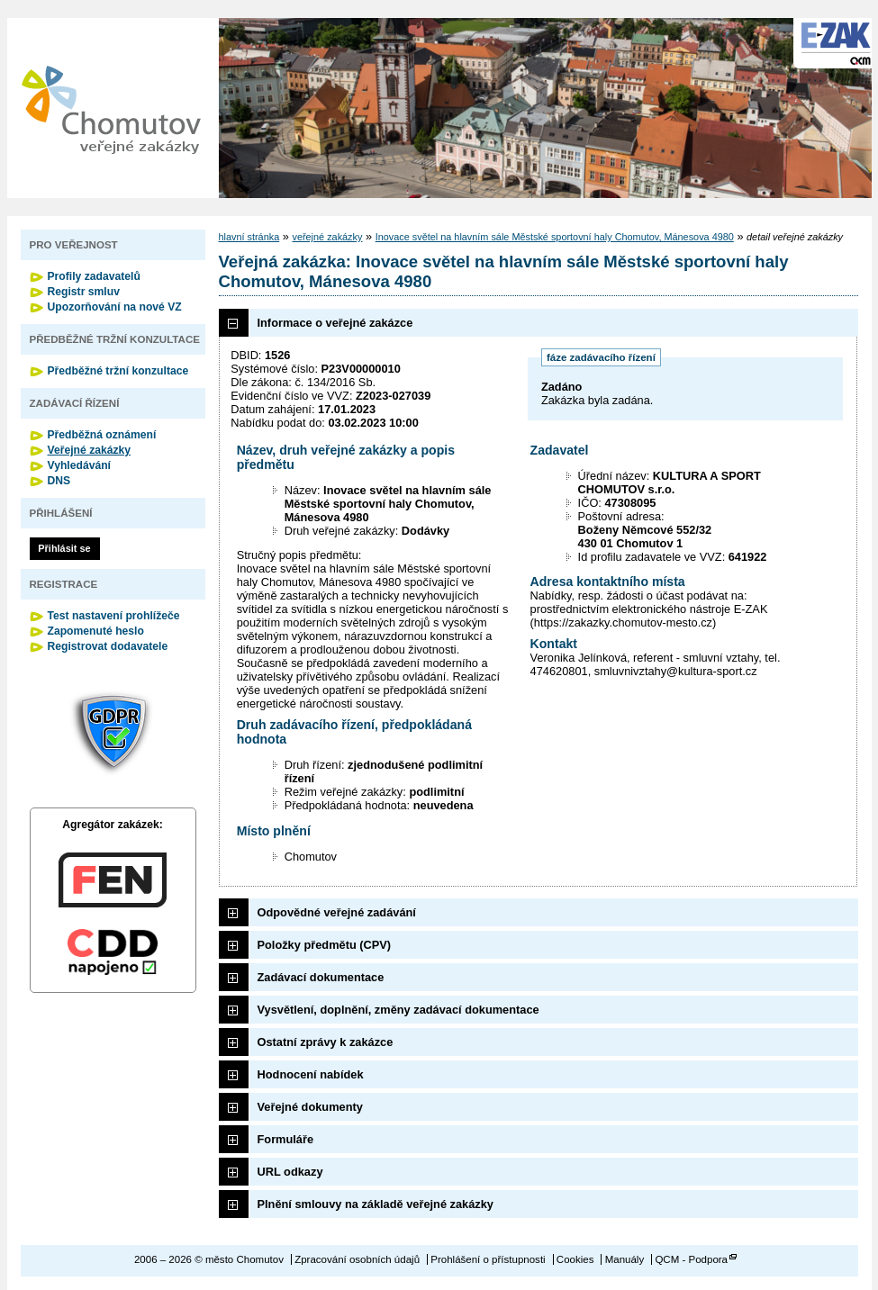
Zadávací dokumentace (321, 977)
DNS (59, 480)
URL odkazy (290, 1171)
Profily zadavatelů (94, 276)
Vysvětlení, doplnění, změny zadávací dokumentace (398, 1009)
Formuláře (286, 1139)
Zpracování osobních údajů (357, 1259)
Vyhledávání (80, 465)
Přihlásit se (64, 548)
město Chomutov (110, 108)
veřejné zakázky (327, 236)
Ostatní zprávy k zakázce (326, 1042)
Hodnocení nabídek (311, 1074)
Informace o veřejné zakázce (335, 322)
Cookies (575, 1259)
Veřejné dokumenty (310, 1107)
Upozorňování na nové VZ (115, 307)
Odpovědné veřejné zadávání (337, 912)
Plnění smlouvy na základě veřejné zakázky (375, 1204)
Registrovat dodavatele (108, 646)
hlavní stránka (249, 236)
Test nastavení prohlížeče (114, 615)
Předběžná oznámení (102, 434)
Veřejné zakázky (89, 450)
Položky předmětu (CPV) (325, 945)
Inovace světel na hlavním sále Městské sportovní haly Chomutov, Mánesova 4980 (555, 236)
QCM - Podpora (691, 1259)
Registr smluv (84, 291)
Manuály (625, 1259)
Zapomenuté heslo (96, 631)
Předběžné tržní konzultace (118, 371)
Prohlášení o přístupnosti (487, 1259)
